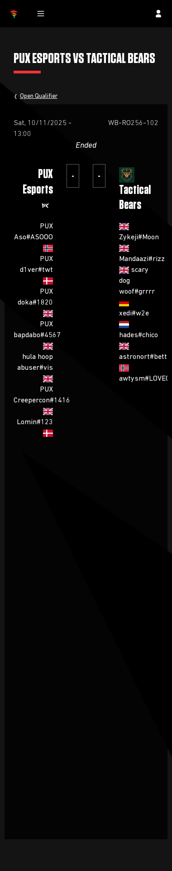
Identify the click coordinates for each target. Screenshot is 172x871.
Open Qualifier (38, 96)
